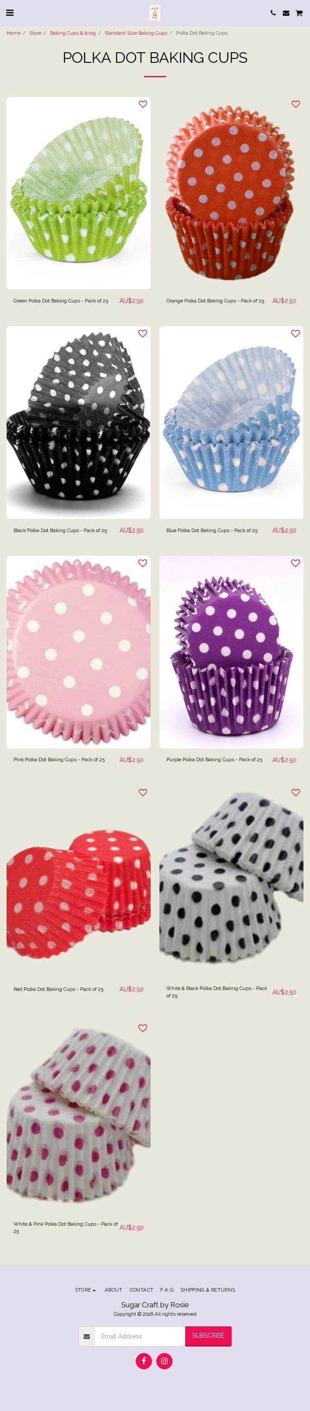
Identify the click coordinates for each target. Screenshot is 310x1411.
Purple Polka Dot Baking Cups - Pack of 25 (214, 759)
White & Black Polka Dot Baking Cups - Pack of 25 (216, 992)
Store (35, 33)
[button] (9, 12)
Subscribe (208, 1335)
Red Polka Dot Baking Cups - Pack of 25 (58, 989)
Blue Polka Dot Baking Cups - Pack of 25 (211, 530)
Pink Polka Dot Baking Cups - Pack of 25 (59, 759)
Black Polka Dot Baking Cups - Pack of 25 (60, 530)
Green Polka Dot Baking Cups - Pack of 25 (61, 301)
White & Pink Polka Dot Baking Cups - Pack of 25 (66, 1228)
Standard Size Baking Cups (136, 33)
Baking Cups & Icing (73, 33)
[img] (79, 193)
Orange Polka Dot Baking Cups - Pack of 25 (215, 301)
